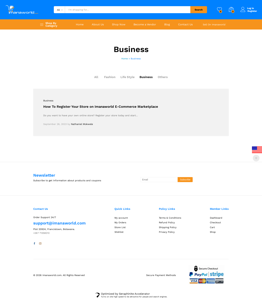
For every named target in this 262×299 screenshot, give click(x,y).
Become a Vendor (145, 24)
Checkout (215, 222)
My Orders (120, 222)
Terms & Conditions (170, 217)
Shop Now (118, 24)
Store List (120, 227)
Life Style (127, 77)
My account (121, 217)
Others (163, 77)
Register (252, 11)
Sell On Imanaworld (214, 24)
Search (199, 9)
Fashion (109, 77)
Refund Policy (167, 222)
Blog (167, 24)
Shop (213, 232)
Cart (212, 227)
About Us (98, 24)
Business (146, 77)
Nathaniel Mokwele (82, 124)
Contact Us (185, 24)
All (96, 77)
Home (80, 24)
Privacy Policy (167, 232)
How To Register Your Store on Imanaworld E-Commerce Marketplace (100, 107)
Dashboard (216, 217)
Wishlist (118, 232)
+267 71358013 (41, 233)
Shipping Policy (167, 227)
